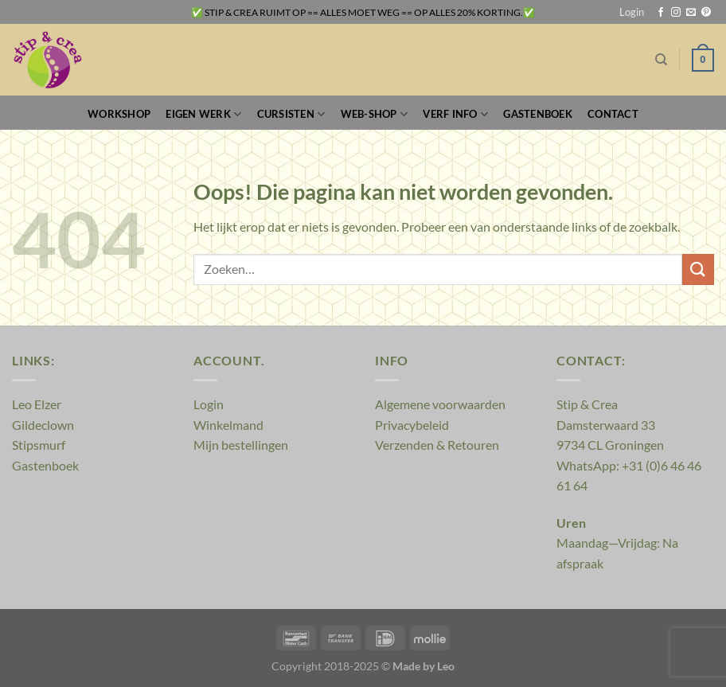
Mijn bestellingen (240, 444)
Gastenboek (537, 113)
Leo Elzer (36, 404)
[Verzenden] (698, 269)
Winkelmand (228, 424)
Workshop (119, 113)
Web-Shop (374, 114)
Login (208, 404)
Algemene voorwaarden (440, 404)
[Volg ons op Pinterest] (706, 12)
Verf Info (455, 114)
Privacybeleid (412, 424)
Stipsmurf (38, 444)
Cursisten (291, 114)
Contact (612, 113)
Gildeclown (43, 424)
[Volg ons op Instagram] (676, 12)
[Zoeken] (661, 60)
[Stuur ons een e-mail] (691, 12)
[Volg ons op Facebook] (661, 12)
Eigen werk (203, 114)
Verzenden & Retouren (437, 444)
